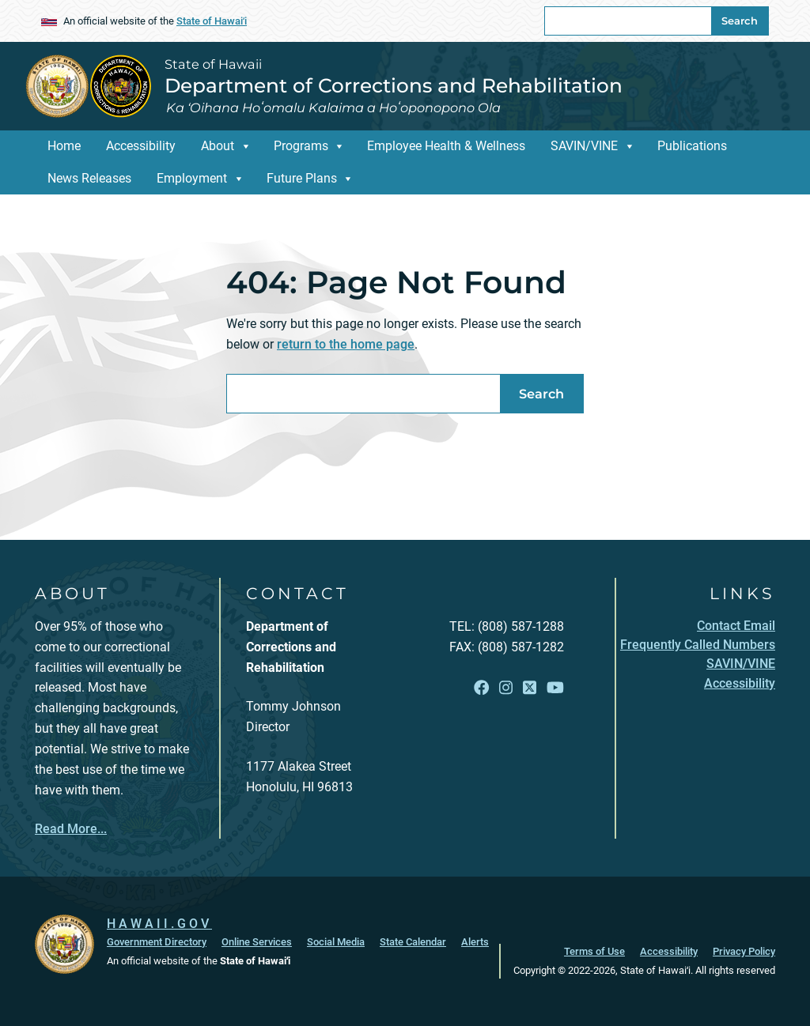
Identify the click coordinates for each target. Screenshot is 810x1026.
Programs (301, 145)
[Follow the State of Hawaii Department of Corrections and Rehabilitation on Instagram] (506, 688)
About (217, 145)
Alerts (475, 942)
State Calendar (413, 942)
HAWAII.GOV (159, 923)
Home (64, 145)
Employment (192, 178)
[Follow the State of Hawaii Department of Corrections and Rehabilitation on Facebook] (481, 688)
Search (739, 20)
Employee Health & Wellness (446, 145)
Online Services (256, 942)
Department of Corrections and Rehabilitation (394, 85)
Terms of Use (594, 951)
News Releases (89, 178)
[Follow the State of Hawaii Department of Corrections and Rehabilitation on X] (529, 688)
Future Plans (302, 178)
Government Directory (156, 942)
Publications (692, 145)
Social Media (336, 942)
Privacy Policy (744, 951)
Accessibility (141, 145)
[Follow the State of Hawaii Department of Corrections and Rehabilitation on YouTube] (555, 688)
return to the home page (345, 344)
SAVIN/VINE (584, 145)
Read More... (71, 828)
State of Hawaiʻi (211, 21)
